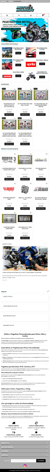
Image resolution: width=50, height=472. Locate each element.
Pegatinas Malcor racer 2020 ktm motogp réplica (9, 105)
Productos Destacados (9, 149)
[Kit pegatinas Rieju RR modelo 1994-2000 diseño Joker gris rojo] (25, 118)
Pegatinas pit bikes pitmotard (42, 72)
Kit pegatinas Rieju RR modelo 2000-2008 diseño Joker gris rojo (9, 135)
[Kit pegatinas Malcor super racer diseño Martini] (41, 89)
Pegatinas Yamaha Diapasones (9, 228)
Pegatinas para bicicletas (18, 48)
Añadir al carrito (9, 114)
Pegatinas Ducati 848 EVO (25, 169)
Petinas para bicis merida (41, 169)
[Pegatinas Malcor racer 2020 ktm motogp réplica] (9, 89)
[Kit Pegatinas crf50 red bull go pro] (25, 89)
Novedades (5, 84)
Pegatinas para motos (18, 60)
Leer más (4, 280)
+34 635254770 (17, 1)
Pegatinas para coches (42, 48)
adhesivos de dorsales (34, 353)
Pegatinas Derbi (18, 72)
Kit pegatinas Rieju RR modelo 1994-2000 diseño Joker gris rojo (25, 135)
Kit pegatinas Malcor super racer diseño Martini (40, 105)
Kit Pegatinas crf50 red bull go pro (25, 104)
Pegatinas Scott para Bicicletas (25, 228)
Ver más (18, 53)
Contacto (3, 1)
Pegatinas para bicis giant (9, 198)
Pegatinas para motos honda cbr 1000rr (9, 169)
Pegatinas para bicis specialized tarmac (41, 198)
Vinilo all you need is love (25, 198)
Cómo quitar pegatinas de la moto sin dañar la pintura (21, 272)
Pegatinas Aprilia (42, 60)
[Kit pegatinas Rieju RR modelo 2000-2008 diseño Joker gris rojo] (9, 118)
